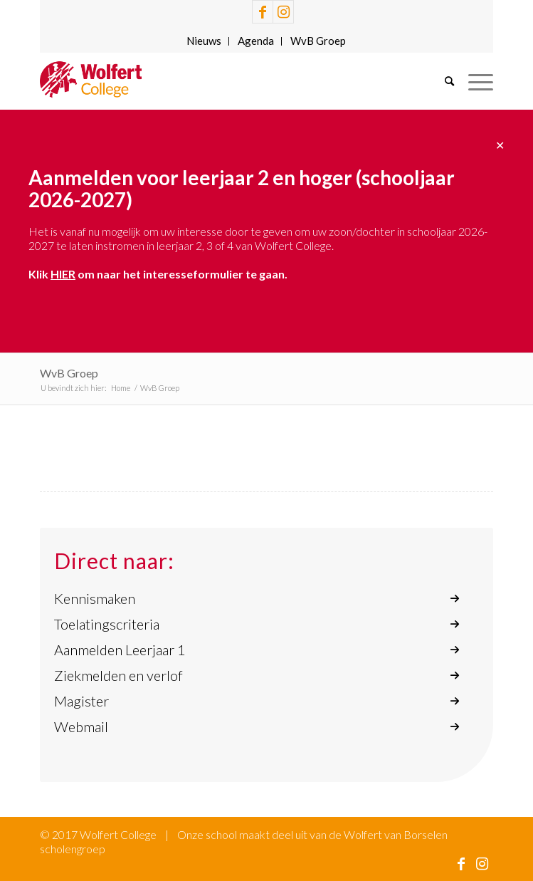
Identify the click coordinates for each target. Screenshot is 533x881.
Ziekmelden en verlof (118, 675)
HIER (63, 274)
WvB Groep (318, 40)
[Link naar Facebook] (263, 12)
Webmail (81, 726)
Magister (81, 700)
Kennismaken (94, 598)
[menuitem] (204, 41)
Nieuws (203, 40)
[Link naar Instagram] (283, 12)
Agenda (256, 40)
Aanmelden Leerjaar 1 (120, 649)
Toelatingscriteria (106, 623)
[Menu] (473, 81)
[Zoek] (442, 81)
